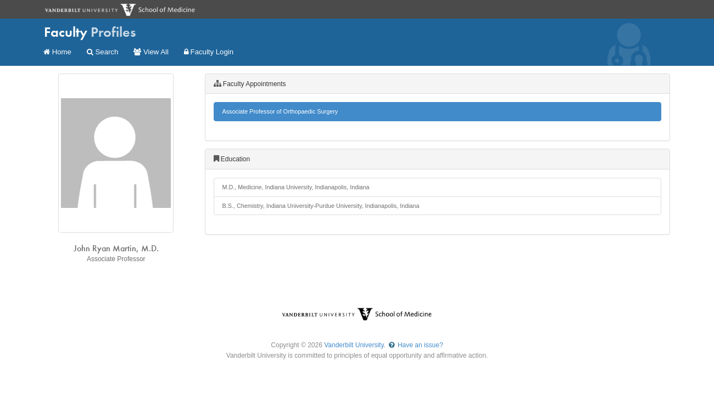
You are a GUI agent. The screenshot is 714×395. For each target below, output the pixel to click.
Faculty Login (208, 52)
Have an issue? (415, 345)
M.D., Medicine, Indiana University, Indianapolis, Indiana (296, 187)
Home (57, 52)
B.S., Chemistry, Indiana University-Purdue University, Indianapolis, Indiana (321, 205)
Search (102, 52)
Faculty (90, 32)
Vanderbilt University (353, 345)
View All (151, 52)
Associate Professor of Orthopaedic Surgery (280, 111)
